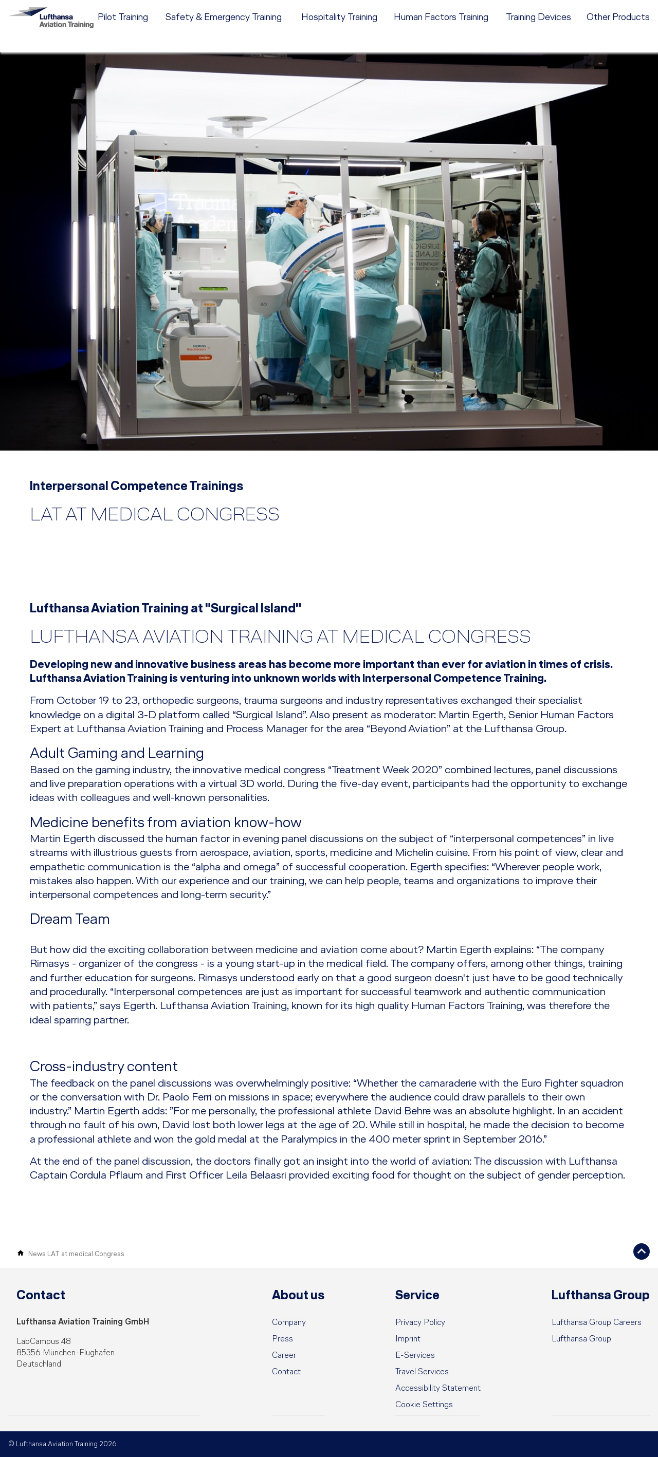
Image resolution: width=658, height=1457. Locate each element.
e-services (633, 7)
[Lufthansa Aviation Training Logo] (56, 28)
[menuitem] (375, 7)
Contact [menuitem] (526, 7)
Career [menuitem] (494, 7)
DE (573, 7)
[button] (424, 1404)
